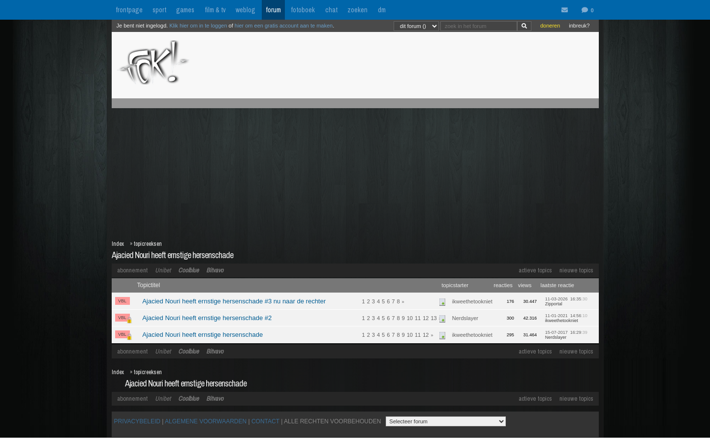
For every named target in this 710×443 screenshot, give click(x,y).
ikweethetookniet (472, 301)
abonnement (132, 270)
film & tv (215, 9)
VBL (122, 300)
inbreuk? (579, 26)
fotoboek (303, 9)
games (185, 9)
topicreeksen (148, 244)
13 (433, 318)
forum (273, 9)
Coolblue (188, 270)
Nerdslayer (465, 318)
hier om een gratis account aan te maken (284, 26)
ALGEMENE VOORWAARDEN (206, 421)
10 (410, 318)
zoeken (357, 9)
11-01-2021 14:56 (566, 318)
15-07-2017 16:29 (566, 335)
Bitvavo (214, 270)
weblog (245, 9)
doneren (550, 26)
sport (159, 9)
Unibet (163, 270)
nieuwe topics (576, 270)
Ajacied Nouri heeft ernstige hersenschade (172, 255)
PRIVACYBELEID (137, 421)
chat (331, 9)
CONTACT (265, 421)
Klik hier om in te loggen (198, 26)
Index (118, 244)
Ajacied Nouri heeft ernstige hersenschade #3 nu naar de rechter (234, 301)
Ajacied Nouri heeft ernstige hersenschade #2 (207, 318)
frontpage (129, 9)
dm (382, 9)
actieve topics (535, 270)
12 (426, 318)
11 (418, 318)
